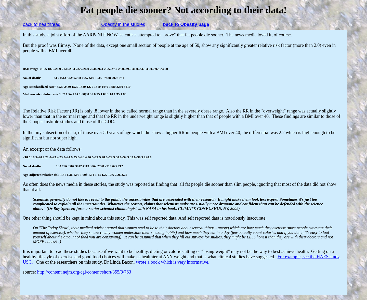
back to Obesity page (186, 24)
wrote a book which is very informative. (172, 262)
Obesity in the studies (123, 24)
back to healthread (41, 24)
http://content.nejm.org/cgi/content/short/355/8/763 (84, 272)
